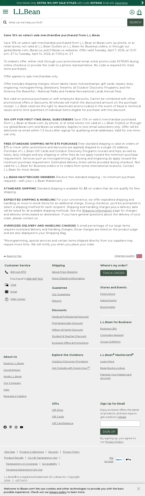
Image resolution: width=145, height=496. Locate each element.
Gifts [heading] (55, 403)
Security (53, 451)
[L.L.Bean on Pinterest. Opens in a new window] (10, 427)
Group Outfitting (110, 341)
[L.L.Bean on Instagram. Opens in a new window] (16, 427)
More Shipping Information (68, 278)
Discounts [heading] (59, 310)
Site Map (9, 451)
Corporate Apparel (111, 335)
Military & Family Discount (67, 329)
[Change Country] (128, 256)
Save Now (121, 2)
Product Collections (31, 451)
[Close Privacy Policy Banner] (138, 489)
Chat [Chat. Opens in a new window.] (10, 285)
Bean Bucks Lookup (112, 368)
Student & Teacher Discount (69, 336)
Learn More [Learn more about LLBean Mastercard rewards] (107, 361)
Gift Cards (58, 416)
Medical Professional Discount (70, 316)
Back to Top (13, 255)
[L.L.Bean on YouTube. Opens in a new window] (21, 427)
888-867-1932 (34, 278)
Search (135, 22)
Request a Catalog (15, 396)
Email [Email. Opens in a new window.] (11, 292)
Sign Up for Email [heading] (112, 403)
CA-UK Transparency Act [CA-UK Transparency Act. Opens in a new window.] (43, 457)
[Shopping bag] (140, 12)
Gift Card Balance (62, 423)
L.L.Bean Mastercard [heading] (117, 355)
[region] (72, 3)
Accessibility (49, 463)
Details (122, 416)
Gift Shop (57, 409)
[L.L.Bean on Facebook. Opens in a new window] (5, 427)
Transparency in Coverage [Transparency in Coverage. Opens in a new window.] (22, 463)
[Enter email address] (120, 424)
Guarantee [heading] (59, 288)
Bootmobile (107, 306)
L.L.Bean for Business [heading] (116, 322)
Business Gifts (108, 328)
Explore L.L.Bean (14, 363)
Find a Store (107, 293)
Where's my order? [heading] (114, 265)
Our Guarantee (61, 294)
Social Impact (12, 369)
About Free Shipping (64, 271)
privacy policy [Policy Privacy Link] (57, 492)
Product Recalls (13, 457)
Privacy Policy (114, 441)
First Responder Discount (67, 323)
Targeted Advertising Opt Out (24, 469)
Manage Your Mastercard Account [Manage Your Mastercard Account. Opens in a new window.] (115, 376)
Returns (56, 300)
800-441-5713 (15, 272)
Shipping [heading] (58, 265)
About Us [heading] (10, 357)
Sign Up (109, 431)
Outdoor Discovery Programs (70, 361)
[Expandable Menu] (5, 12)
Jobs (6, 389)
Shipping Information (97, 210)
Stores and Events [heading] (113, 287)
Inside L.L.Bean (13, 376)
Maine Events (108, 300)
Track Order (113, 273)
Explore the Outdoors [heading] (67, 355)
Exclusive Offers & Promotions (70, 342)
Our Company (12, 383)
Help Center (15, 299)
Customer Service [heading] (17, 265)
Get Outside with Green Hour (71, 368)
